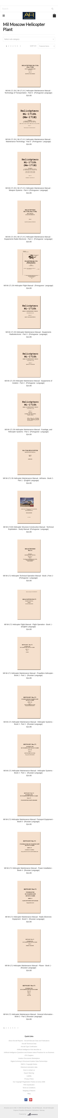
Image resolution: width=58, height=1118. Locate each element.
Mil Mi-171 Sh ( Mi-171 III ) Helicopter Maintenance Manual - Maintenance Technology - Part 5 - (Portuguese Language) (28, 140)
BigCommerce (33, 1114)
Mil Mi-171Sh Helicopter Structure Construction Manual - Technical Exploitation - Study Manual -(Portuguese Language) (28, 528)
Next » (18, 1028)
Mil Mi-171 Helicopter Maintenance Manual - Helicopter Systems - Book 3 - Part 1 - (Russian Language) (28, 772)
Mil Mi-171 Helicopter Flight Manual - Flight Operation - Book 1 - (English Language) (28, 625)
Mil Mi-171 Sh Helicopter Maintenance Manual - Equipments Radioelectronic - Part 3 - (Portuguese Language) (28, 333)
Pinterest (30, 1099)
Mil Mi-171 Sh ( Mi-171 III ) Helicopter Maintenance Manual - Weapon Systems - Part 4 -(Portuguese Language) (28, 189)
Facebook (26, 1099)
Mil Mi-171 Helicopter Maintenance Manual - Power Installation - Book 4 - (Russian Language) (28, 869)
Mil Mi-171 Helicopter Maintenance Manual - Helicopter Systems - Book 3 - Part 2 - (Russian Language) (28, 723)
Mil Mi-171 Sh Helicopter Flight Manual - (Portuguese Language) (28, 286)
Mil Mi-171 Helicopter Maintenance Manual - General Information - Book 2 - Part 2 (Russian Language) (28, 1015)
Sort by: (33, 46)
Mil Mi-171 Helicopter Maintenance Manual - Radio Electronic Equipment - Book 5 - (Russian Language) (28, 918)
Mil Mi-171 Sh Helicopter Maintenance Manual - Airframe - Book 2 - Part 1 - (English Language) (28, 479)
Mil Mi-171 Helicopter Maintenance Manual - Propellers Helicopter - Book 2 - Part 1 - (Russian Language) (28, 674)
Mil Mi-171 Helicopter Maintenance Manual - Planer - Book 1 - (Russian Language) (28, 967)
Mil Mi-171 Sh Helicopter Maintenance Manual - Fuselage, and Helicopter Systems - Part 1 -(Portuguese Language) (28, 431)
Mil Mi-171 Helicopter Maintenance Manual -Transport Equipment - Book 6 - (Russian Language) (28, 820)
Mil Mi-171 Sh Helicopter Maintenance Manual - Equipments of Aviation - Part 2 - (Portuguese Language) (28, 382)
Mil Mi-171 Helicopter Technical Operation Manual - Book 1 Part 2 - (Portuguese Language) (28, 577)
